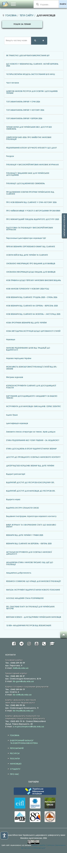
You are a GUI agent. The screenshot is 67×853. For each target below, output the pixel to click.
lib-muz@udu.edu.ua (23, 711)
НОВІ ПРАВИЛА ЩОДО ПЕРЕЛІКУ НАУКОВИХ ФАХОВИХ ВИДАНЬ (33, 280)
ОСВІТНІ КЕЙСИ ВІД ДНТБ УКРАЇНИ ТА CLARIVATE (27, 255)
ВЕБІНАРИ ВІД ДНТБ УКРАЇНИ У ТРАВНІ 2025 (24, 535)
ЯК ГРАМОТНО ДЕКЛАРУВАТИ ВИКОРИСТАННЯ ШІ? (28, 55)
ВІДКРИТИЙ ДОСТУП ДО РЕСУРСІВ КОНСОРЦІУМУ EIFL (30, 482)
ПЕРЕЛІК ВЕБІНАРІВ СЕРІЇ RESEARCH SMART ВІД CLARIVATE (30, 246)
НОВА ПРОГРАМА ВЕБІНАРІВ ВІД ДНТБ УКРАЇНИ (26, 323)
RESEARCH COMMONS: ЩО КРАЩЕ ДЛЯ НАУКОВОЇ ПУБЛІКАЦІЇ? (33, 581)
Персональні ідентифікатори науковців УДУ (26, 238)
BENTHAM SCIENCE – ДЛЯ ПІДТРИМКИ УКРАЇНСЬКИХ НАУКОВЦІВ (33, 617)
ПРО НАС (14, 774)
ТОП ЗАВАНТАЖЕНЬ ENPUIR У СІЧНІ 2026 (23, 102)
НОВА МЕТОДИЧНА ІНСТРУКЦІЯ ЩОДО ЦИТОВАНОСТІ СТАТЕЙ (33, 331)
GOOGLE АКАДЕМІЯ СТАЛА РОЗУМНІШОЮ (25, 598)
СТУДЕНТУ (15, 769)
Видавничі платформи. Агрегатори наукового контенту (31, 516)
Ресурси (10, 156)
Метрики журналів (14, 377)
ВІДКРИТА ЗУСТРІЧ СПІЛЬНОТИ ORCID (22, 508)
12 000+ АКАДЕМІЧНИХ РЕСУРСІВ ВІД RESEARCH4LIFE (28, 625)
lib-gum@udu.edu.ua (23, 681)
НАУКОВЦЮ (16, 764)
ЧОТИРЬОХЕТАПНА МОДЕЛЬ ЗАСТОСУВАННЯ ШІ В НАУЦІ (30, 74)
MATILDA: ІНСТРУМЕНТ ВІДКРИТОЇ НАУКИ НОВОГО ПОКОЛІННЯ (33, 590)
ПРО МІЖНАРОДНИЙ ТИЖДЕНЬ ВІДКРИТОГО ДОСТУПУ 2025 (32, 219)
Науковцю (10, 339)
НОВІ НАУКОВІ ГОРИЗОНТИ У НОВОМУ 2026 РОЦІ (27, 289)
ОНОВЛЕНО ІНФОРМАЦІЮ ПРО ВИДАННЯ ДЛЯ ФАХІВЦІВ (30, 263)
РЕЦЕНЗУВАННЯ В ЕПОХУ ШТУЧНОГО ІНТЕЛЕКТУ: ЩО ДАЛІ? (31, 148)
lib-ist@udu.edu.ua (22, 695)
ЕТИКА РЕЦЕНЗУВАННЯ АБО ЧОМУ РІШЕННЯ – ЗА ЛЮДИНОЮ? (32, 440)
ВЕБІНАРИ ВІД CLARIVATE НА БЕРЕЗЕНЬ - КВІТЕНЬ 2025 (29, 543)
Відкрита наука (13, 499)
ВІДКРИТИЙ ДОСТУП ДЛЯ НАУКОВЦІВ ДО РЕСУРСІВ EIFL (30, 491)
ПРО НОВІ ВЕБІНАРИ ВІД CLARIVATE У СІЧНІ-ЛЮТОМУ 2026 (31, 202)
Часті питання (12, 83)
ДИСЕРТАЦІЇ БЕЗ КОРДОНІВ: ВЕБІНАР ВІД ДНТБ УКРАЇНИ (30, 466)
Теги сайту (27, 16)
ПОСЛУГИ (15, 759)
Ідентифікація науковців (17, 423)
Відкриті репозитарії (15, 474)
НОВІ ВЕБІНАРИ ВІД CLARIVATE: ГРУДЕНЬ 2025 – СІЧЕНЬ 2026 (31, 297)
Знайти (63, 4)
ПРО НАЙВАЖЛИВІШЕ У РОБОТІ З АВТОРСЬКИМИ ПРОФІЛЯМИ (33, 211)
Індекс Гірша (12, 415)
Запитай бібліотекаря (64, 225)
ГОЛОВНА (14, 735)
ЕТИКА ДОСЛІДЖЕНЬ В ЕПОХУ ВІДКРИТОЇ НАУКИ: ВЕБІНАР (31, 449)
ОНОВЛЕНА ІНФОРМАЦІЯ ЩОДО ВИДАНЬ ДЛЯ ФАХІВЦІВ (30, 272)
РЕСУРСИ (15, 753)
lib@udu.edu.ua (20, 668)
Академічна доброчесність (18, 573)
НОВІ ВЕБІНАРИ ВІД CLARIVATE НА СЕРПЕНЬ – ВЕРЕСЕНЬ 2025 (32, 306)
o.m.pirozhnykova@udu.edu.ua (28, 727)
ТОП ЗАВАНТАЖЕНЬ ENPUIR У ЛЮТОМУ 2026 (25, 110)
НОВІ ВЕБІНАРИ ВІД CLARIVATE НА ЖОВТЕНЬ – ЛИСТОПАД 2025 (33, 314)
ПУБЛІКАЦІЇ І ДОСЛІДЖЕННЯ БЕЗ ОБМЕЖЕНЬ (25, 183)
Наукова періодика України (18, 358)
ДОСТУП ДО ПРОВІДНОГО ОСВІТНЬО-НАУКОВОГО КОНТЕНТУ (33, 457)
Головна (11, 16)
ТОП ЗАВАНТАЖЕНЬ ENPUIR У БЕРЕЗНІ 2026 (24, 118)
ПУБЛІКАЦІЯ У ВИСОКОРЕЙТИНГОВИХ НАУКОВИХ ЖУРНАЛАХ (32, 165)
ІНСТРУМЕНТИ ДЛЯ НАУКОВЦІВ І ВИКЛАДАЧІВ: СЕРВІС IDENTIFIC (33, 406)
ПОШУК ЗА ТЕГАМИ (22, 24)
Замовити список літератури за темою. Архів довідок (30, 432)
